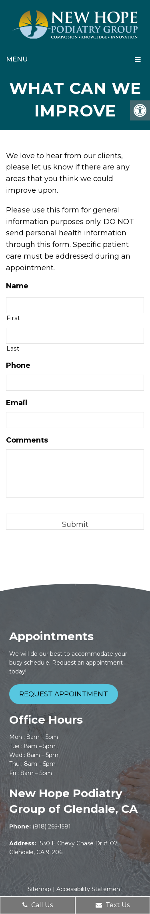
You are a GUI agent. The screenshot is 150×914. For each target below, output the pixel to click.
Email (16, 402)
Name (17, 286)
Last (13, 348)
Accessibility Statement (89, 889)
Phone (18, 365)
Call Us (37, 905)
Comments (27, 440)
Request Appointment (63, 694)
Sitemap (39, 889)
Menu (17, 59)
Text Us (113, 905)
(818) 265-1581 (51, 826)
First (13, 318)
